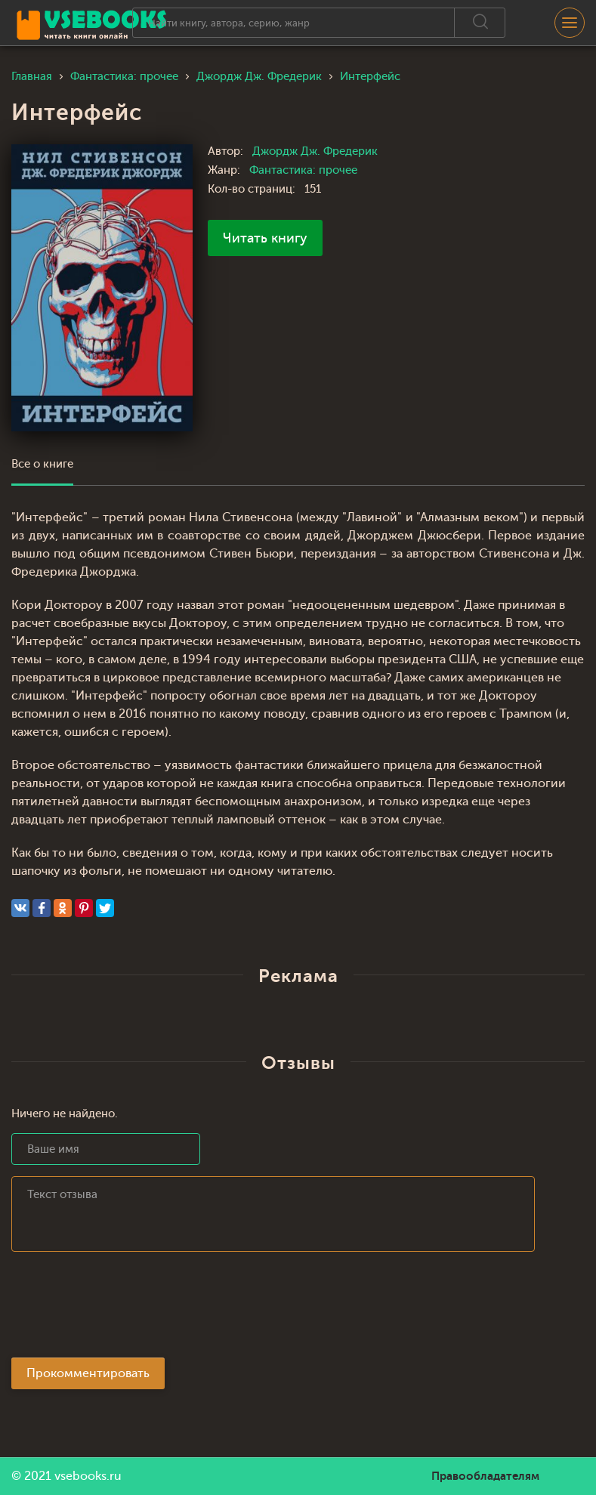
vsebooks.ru (88, 1476)
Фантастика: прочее (303, 170)
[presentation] (126, 1309)
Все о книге (42, 464)
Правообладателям (485, 1476)
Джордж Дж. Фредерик (315, 151)
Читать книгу (265, 238)
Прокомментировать (88, 1373)
